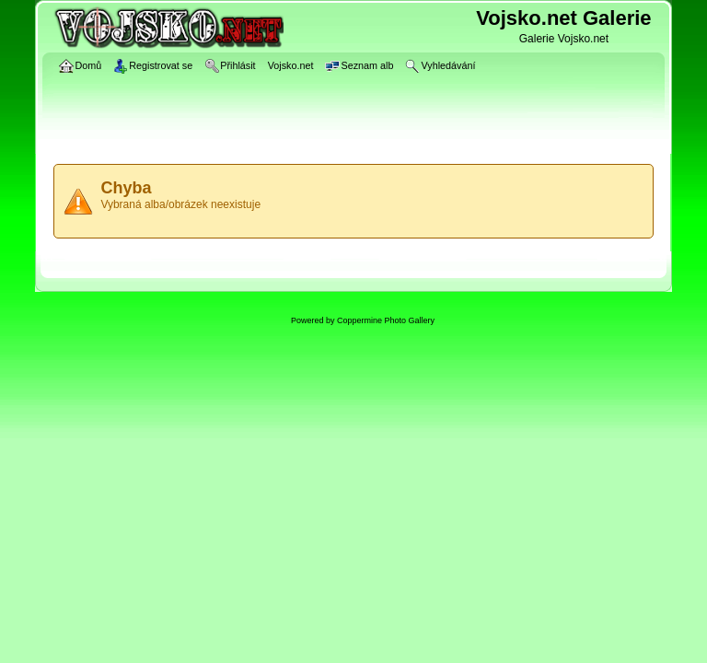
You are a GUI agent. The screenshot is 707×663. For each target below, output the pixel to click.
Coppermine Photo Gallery (386, 320)
